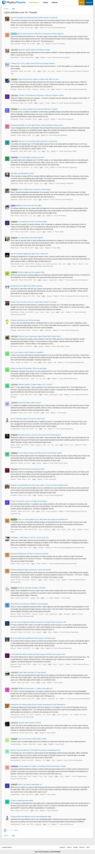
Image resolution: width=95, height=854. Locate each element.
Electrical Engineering (59, 28)
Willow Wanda (15, 264)
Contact (61, 847)
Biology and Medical (67, 184)
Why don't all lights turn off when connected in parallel (29, 554)
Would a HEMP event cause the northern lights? (31, 190)
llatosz (13, 363)
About (67, 847)
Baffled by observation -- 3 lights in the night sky (31, 689)
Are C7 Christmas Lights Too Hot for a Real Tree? (28, 419)
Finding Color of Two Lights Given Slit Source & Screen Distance (33, 64)
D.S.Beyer (13, 90)
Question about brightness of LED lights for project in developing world (35, 751)
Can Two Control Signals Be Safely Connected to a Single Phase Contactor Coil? (38, 623)
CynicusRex (14, 548)
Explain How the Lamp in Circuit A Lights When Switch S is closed (33, 303)
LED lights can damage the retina (22, 174)
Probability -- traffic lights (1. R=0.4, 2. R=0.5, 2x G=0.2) (30, 538)
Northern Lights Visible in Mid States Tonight (30, 50)
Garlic (12, 598)
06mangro (14, 777)
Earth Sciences (68, 825)
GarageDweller (15, 795)
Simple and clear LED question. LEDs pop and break (29, 369)
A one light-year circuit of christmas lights (29, 222)
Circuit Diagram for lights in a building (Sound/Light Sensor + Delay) (38, 767)
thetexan (13, 480)
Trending (54, 2)
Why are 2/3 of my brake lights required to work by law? (34, 142)
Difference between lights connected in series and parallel (31, 570)
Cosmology (52, 480)
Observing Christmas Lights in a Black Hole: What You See (35, 80)
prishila (13, 564)
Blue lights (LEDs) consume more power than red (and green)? (36, 435)
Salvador (13, 649)
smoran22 (14, 633)
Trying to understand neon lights (22, 801)
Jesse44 (13, 683)
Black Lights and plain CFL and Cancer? (28, 673)
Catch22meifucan (16, 745)
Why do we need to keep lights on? (26, 785)
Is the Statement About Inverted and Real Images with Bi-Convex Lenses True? (38, 655)
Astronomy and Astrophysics (61, 58)
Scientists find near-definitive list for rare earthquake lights (31, 817)
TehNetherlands (15, 699)
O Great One (14, 104)
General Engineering (66, 429)
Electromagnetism (68, 120)
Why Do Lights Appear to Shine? (26, 723)
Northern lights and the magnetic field (27, 273)
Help (86, 847)
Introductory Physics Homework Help (41, 267)
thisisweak (14, 200)
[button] (40, 2)
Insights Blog (33, 2)
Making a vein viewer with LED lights (26, 206)
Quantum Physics (16, 448)
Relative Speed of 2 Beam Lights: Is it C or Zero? (31, 385)
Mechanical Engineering (69, 168)
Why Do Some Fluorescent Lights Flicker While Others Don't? (36, 337)
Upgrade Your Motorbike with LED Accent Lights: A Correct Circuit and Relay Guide (39, 486)
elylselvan (14, 665)
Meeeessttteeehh (16, 297)
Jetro (12, 232)
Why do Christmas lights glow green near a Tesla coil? (29, 254)
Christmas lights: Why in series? (26, 403)
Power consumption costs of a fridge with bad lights (29, 502)
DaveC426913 (15, 58)
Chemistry (55, 811)
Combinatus (14, 120)
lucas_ (12, 168)
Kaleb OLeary (15, 248)
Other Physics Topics (70, 152)
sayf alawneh (15, 395)
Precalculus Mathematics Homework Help (71, 548)
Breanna (13, 615)
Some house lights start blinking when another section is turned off (34, 18)
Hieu (12, 216)
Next (16, 831)
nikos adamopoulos (17, 530)
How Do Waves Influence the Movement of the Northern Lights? (36, 454)
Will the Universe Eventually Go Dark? (28, 470)
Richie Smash (15, 313)
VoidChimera (15, 733)
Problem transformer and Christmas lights (25, 321)
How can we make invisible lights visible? (29, 739)
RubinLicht (14, 464)
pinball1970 (14, 184)
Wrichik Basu (15, 28)
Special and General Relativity (78, 90)
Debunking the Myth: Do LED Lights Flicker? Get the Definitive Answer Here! (37, 126)
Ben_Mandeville (15, 761)
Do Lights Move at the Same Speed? (27, 238)
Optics (62, 232)
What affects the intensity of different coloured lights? (29, 605)
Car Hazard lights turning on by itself (27, 158)
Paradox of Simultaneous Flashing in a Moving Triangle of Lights (37, 96)
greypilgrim (14, 413)
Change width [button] (9, 847)
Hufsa (12, 811)
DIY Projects (61, 44)
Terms (73, 847)
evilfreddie (14, 496)
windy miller (14, 280)
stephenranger (15, 715)
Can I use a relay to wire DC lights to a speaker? (27, 353)
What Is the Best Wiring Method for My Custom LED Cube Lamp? (33, 639)
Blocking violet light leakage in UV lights (28, 588)
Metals (13, 445)
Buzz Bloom (14, 347)
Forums (45, 2)
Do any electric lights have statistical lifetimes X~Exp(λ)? (34, 110)
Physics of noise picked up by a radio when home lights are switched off (39, 520)
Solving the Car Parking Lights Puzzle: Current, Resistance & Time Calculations (38, 705)
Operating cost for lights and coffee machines (27, 287)
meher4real (14, 72)
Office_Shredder (15, 44)
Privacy (80, 847)
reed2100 (13, 512)
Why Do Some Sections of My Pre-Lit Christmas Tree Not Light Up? (37, 34)
